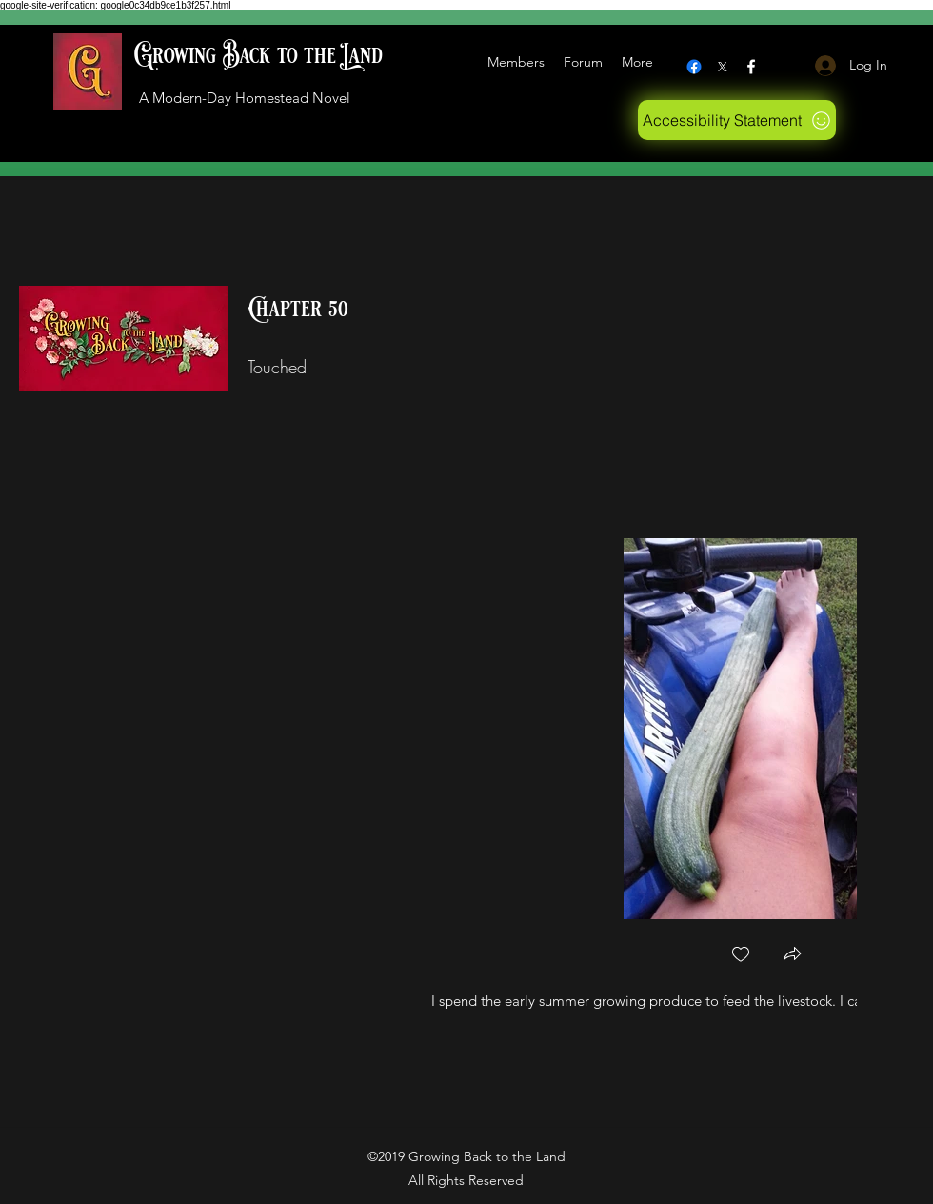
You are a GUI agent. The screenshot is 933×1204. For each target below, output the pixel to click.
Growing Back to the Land (258, 55)
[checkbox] (740, 956)
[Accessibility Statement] (737, 120)
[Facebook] (694, 66)
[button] (792, 956)
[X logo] (722, 66)
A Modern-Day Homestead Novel (244, 98)
